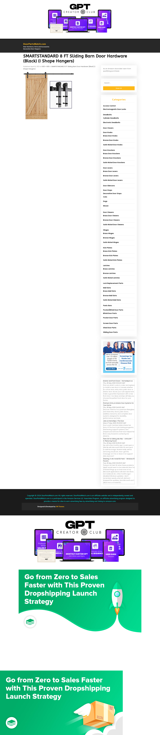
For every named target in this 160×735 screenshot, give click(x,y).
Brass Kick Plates (110, 251)
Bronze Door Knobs (110, 140)
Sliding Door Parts (110, 332)
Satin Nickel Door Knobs (112, 145)
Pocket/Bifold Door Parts (113, 310)
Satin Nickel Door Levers (113, 180)
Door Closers (108, 128)
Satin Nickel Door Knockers (114, 162)
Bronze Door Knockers (112, 158)
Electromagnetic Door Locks (114, 109)
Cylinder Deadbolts (111, 118)
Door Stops (107, 190)
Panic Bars (107, 305)
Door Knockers (109, 150)
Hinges (106, 230)
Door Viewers (108, 212)
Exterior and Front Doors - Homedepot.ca (118, 381)
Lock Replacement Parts (113, 283)
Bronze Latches (109, 273)
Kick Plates (107, 248)
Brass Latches (109, 269)
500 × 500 (45, 66)
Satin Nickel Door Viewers (113, 224)
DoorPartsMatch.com (34, 44)
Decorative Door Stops (112, 193)
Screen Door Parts (110, 323)
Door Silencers (109, 186)
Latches (106, 265)
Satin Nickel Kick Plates (112, 260)
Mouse (105, 206)
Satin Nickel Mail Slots (112, 300)
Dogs (105, 201)
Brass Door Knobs (110, 136)
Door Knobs (107, 132)
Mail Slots (107, 288)
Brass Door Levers (110, 171)
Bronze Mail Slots (110, 295)
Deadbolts (107, 115)
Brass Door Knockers (111, 153)
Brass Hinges (108, 233)
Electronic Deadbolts (111, 122)
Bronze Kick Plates (110, 255)
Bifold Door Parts (110, 313)
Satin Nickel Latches (111, 278)
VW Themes (59, 506)
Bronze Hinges (109, 238)
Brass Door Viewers (111, 216)
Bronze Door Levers (110, 176)
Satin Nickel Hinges (111, 242)
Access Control (109, 106)
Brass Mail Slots (109, 291)
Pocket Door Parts (110, 318)
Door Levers (108, 168)
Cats (105, 197)
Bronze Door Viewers (111, 220)
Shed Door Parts (109, 328)
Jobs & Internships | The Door (113, 421)
